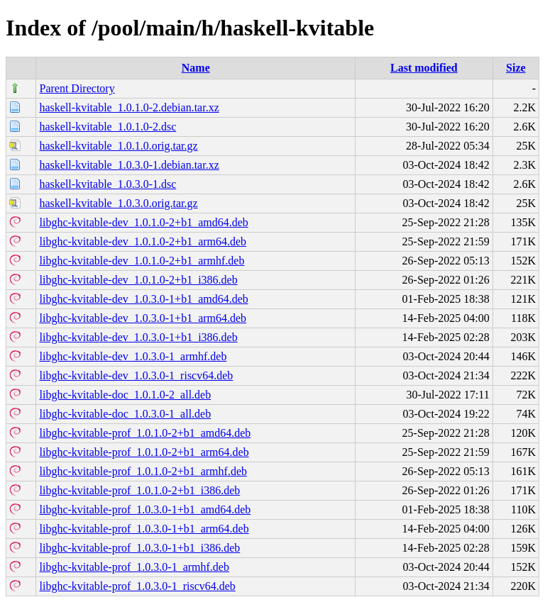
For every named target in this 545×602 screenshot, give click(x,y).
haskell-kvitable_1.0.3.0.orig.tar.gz (118, 203)
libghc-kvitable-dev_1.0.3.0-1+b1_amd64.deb (143, 299)
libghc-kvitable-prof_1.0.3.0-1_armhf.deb (134, 567)
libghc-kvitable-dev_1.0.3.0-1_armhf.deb (132, 356)
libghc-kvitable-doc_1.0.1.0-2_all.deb (125, 395)
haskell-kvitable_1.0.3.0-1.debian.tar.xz (129, 165)
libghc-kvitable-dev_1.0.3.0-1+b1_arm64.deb (142, 318)
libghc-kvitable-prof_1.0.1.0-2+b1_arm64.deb (143, 452)
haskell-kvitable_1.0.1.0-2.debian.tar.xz (129, 107)
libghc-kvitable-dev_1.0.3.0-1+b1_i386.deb (138, 337)
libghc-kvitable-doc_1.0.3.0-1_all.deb (125, 414)
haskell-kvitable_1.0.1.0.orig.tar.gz (118, 146)
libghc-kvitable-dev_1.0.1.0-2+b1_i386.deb (138, 280)
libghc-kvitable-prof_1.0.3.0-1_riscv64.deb (137, 586)
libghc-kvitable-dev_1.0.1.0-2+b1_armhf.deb (141, 261)
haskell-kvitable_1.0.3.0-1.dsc (107, 184)
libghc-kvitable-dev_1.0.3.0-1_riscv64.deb (136, 375)
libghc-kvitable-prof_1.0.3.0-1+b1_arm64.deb (143, 529)
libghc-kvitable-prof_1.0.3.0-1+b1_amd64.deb (145, 509)
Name (196, 68)
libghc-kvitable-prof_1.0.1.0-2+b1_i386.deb (139, 490)
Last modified (424, 68)
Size (516, 68)
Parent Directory (76, 88)
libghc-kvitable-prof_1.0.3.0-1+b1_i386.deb (139, 548)
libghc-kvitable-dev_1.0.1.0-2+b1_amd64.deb (143, 222)
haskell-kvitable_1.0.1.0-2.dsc (107, 127)
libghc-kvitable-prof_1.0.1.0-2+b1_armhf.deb (143, 471)
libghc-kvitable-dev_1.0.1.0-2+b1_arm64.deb (142, 241)
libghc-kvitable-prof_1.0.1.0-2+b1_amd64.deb (145, 433)
